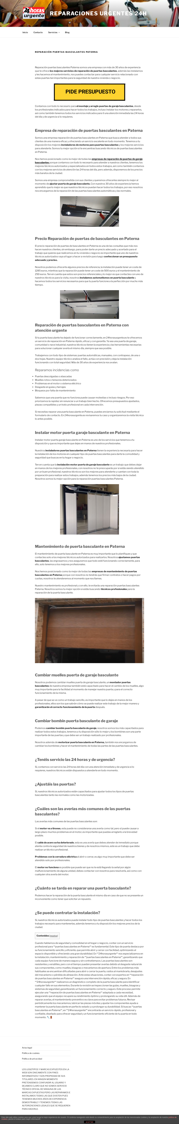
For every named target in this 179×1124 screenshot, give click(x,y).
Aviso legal (27, 1047)
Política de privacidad (32, 1058)
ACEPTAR (89, 1122)
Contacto (38, 32)
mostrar (53, 936)
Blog (67, 32)
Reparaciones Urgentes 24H (98, 13)
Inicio (25, 32)
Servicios (54, 32)
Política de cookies (31, 1053)
